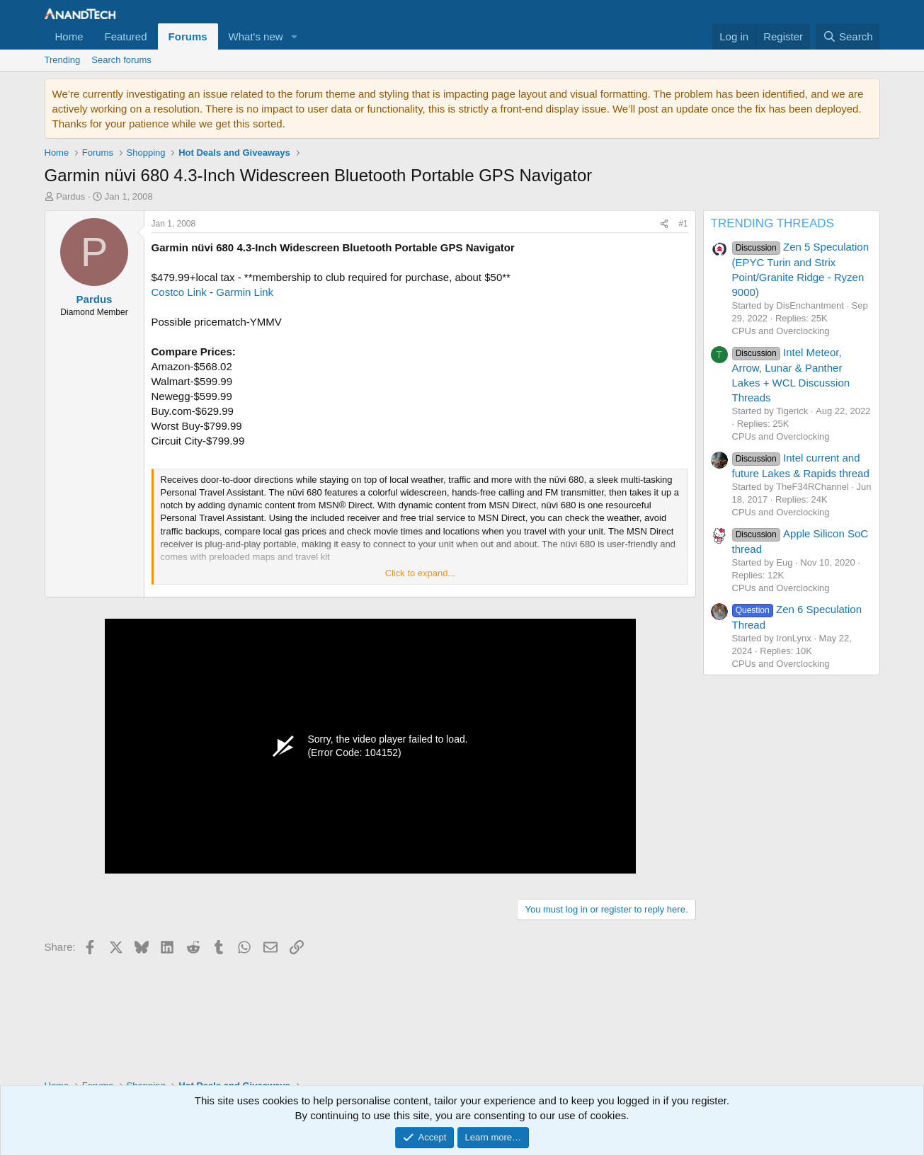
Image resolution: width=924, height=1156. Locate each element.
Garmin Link (244, 292)
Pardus (70, 196)
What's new (256, 36)
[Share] (664, 224)
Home (69, 36)
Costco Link (179, 292)
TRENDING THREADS (772, 223)
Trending (63, 60)
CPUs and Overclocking (781, 331)
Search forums (121, 60)
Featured (126, 36)
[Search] (848, 36)
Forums (188, 36)
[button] (294, 36)
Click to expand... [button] (420, 573)
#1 (683, 224)
